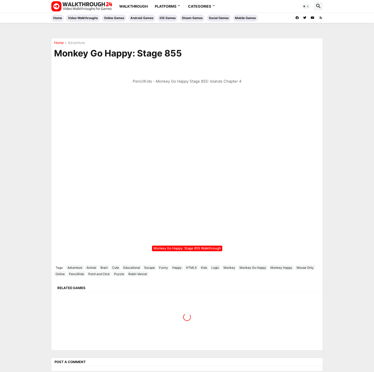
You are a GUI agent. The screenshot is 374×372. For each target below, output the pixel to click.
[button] (306, 6)
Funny (163, 268)
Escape (149, 268)
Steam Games (192, 18)
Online (60, 274)
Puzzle (119, 274)
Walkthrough (133, 6)
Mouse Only (305, 268)
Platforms (165, 6)
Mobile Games (245, 18)
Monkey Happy (281, 268)
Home (57, 18)
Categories (199, 6)
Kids (204, 268)
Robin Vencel (137, 274)
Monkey (229, 268)
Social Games (219, 18)
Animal (91, 268)
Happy (177, 268)
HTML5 (191, 268)
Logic (215, 268)
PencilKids (76, 274)
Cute (115, 268)
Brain (104, 268)
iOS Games (168, 18)
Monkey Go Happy (253, 268)
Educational (131, 268)
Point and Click (99, 274)
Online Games (114, 18)
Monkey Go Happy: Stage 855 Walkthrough (187, 248)
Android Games (142, 18)
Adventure (76, 43)
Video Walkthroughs (83, 18)
